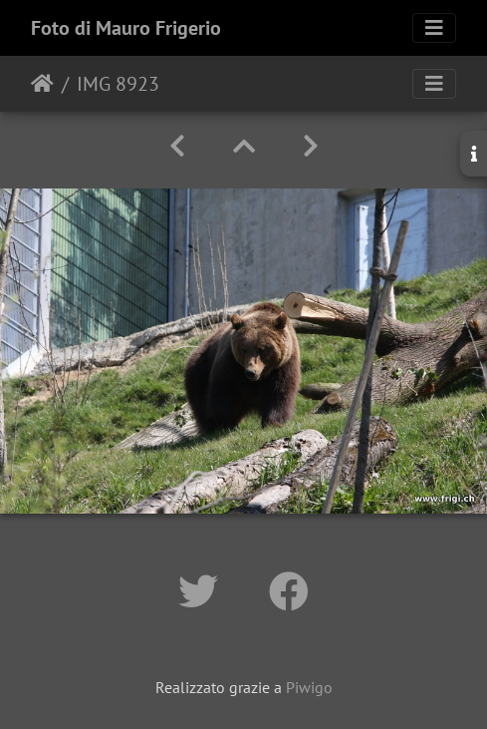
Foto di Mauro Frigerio (126, 28)
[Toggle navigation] (434, 28)
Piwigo (309, 687)
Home (42, 84)
